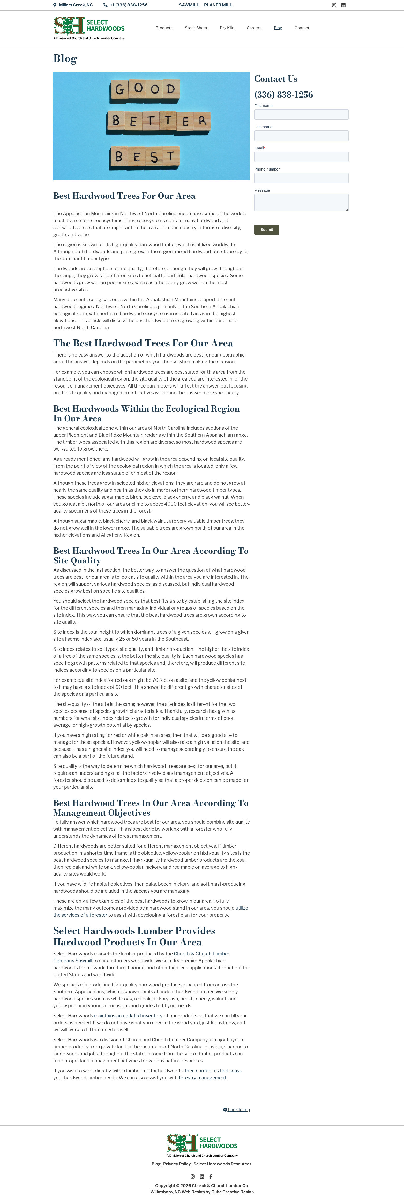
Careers (254, 28)
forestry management (202, 1078)
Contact (302, 28)
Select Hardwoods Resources (222, 1164)
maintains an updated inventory (128, 1016)
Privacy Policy (177, 1164)
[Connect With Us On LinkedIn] (344, 5)
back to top (236, 1109)
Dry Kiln (227, 28)
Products (164, 28)
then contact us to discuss (213, 1071)
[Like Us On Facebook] (210, 1176)
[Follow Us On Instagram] (335, 5)
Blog (278, 28)
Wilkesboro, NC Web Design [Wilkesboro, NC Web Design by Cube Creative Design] (177, 1191)
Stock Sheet (196, 28)
